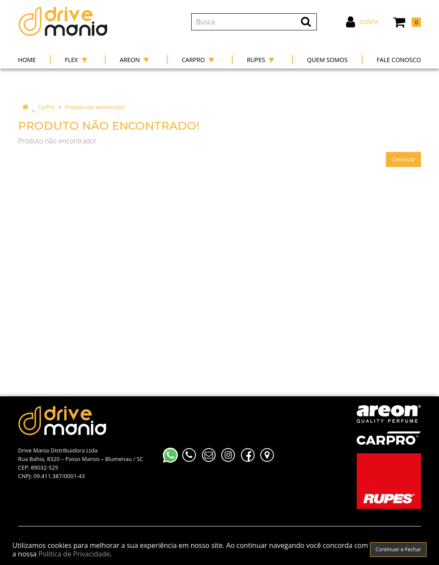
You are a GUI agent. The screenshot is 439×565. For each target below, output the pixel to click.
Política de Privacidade (74, 554)
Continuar (403, 159)
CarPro (46, 107)
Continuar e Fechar (398, 549)
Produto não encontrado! (95, 107)
